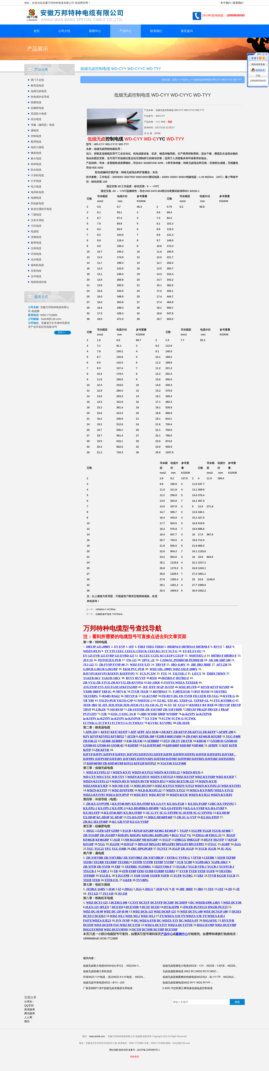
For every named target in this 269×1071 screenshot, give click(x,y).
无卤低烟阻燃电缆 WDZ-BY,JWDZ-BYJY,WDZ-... (191, 971)
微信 (27, 1021)
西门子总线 (37, 79)
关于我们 (225, 2)
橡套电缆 (36, 152)
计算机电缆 (37, 175)
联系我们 (238, 2)
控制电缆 (36, 136)
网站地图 (113, 1050)
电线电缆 (134, 1056)
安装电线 (36, 270)
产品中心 (126, 31)
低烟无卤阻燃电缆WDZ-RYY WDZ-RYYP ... (188, 982)
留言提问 (187, 31)
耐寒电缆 (36, 242)
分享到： (29, 1001)
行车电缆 (36, 180)
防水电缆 (36, 169)
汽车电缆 (36, 225)
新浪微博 (29, 1009)
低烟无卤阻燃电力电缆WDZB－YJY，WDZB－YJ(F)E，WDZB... (200, 965)
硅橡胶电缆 (37, 107)
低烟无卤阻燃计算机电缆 (97, 971)
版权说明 (123, 1050)
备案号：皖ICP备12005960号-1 (144, 1050)
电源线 (35, 231)
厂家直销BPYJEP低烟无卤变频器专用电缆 (107, 988)
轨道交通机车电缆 (41, 208)
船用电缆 (36, 141)
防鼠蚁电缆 (37, 203)
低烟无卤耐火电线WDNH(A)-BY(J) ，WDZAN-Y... (111, 965)
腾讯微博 (29, 1013)
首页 (37, 31)
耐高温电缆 (37, 85)
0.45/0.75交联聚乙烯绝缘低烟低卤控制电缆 (188, 988)
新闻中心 (95, 31)
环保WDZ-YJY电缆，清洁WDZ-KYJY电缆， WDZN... (114, 976)
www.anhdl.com (97, 1036)
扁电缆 (35, 130)
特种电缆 (36, 164)
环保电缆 (36, 253)
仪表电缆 (36, 248)
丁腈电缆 (36, 214)
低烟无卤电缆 (39, 91)
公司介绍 (64, 31)
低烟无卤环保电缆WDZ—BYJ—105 (103, 982)
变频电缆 (36, 237)
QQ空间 (29, 1005)
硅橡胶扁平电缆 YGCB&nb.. (109, 614)
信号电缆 (36, 276)
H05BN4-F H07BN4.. (106, 609)
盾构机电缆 (37, 265)
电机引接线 (37, 147)
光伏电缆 (36, 259)
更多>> (61, 332)
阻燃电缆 (36, 102)
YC (162, 139)
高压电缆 (36, 119)
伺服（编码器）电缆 (42, 124)
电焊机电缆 (37, 192)
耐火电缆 (36, 158)
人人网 (28, 1017)
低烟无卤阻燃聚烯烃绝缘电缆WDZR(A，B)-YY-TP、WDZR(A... (199, 976)
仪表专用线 (37, 220)
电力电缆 (36, 186)
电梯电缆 (36, 197)
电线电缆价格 (39, 281)
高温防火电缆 (39, 113)
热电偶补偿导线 (40, 96)
